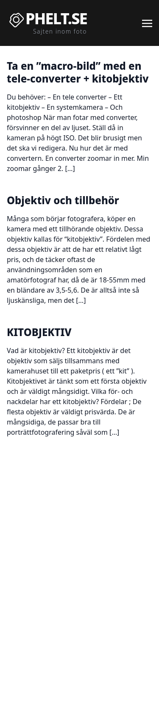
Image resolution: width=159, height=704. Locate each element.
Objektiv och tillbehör (63, 200)
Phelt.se (56, 18)
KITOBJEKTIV (39, 332)
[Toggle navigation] (147, 22)
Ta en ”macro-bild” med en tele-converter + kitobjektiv (77, 72)
